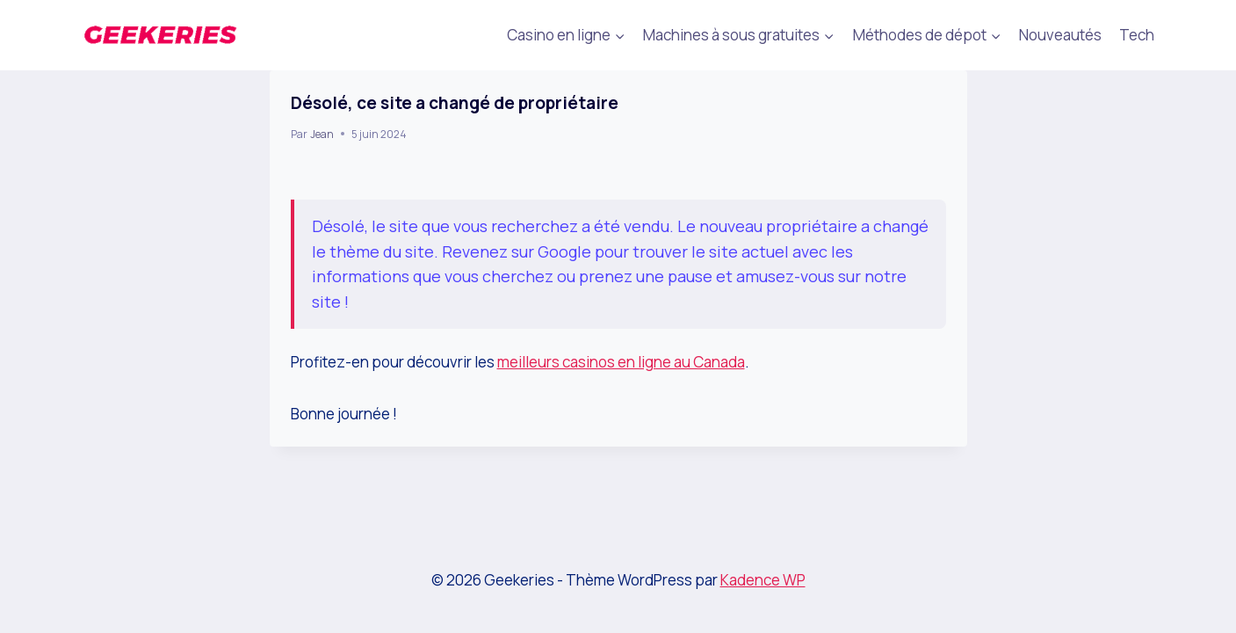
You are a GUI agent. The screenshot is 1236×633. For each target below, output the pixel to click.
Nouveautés (1060, 35)
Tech (1136, 35)
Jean (322, 134)
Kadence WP (763, 580)
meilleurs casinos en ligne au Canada (621, 362)
